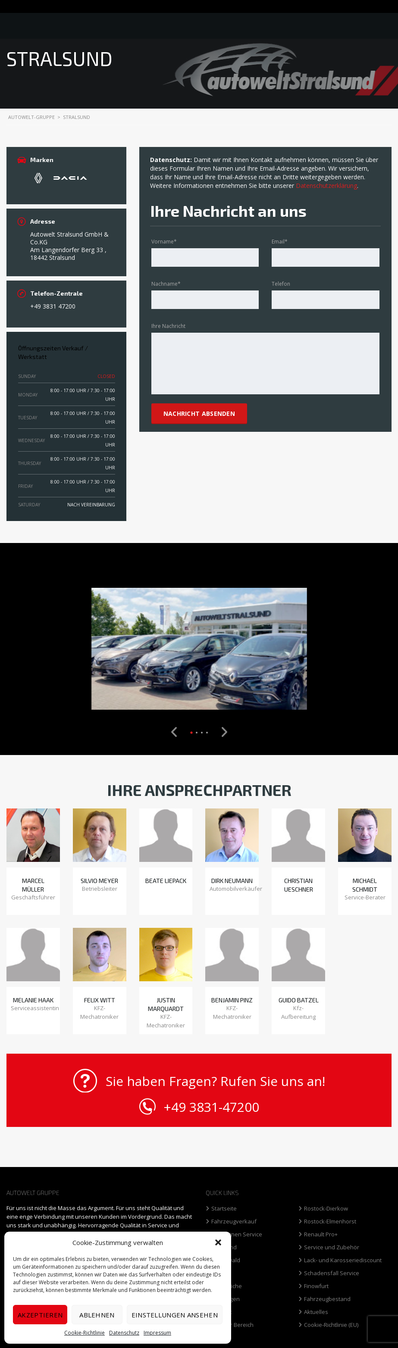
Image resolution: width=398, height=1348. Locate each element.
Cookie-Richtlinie (84, 1332)
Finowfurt (316, 1286)
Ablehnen (96, 1315)
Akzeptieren (40, 1315)
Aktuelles (316, 1312)
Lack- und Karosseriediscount (343, 1260)
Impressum (157, 1332)
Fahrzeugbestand (327, 1299)
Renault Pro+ (321, 1234)
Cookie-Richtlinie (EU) (331, 1325)
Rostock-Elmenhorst (330, 1221)
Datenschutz (124, 1332)
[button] (218, 1242)
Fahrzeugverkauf (234, 1221)
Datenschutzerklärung (326, 185)
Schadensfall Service (331, 1273)
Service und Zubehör (331, 1247)
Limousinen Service (236, 1234)
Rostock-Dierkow (326, 1208)
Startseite (224, 1208)
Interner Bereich (232, 1325)
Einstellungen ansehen (175, 1315)
